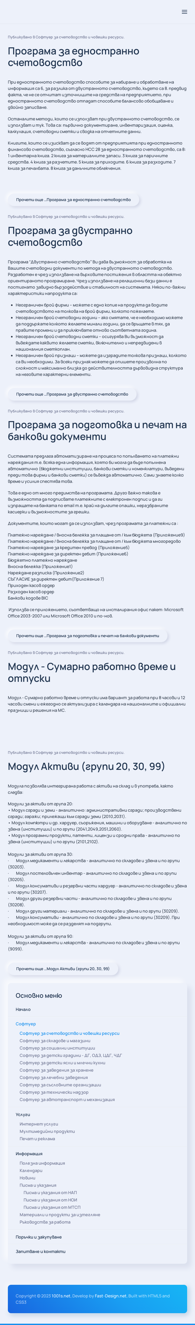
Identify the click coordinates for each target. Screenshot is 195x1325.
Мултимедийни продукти (47, 1131)
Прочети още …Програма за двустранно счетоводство (72, 394)
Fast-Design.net (111, 1295)
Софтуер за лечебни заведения (54, 1077)
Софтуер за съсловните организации (60, 1084)
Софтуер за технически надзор (54, 1092)
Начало (23, 1009)
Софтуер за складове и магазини (55, 1040)
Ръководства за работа (45, 1222)
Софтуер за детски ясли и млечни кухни (62, 1062)
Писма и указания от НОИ (50, 1200)
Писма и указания (38, 1185)
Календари (31, 1170)
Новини (27, 1177)
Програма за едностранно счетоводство (73, 56)
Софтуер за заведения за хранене (57, 1070)
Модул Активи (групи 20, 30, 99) (87, 766)
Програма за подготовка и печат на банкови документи (97, 430)
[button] (184, 12)
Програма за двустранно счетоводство (70, 236)
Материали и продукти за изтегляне (60, 1214)
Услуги (23, 1114)
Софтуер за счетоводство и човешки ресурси (79, 36)
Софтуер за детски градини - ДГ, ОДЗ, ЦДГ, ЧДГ (71, 1055)
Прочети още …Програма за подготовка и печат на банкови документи (87, 635)
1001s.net (61, 1295)
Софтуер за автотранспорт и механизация (67, 1099)
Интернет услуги (39, 1124)
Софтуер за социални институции (57, 1048)
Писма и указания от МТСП (52, 1207)
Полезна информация (42, 1163)
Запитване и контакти (41, 1251)
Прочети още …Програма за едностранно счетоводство (73, 199)
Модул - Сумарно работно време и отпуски (92, 672)
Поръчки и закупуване (39, 1237)
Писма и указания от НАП (50, 1192)
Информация (29, 1153)
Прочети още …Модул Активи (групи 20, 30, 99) (63, 968)
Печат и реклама (37, 1138)
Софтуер (26, 1023)
